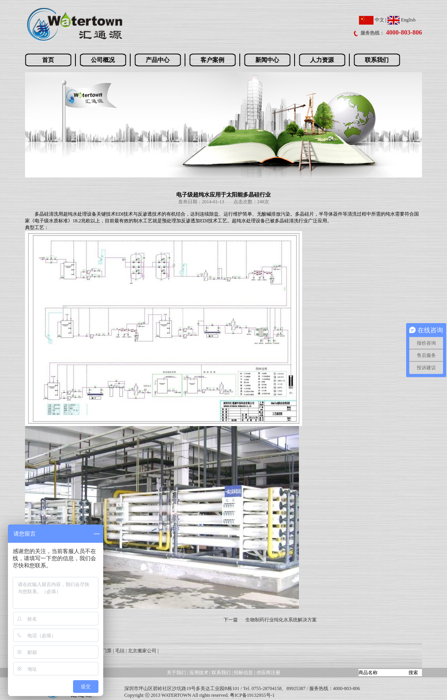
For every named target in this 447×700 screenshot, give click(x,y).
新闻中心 (267, 60)
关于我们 (176, 672)
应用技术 (198, 672)
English (401, 20)
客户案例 (212, 60)
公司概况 (103, 60)
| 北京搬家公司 (141, 651)
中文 (371, 20)
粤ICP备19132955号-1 (252, 695)
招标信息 (244, 672)
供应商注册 (268, 672)
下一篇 (231, 620)
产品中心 (158, 60)
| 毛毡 (118, 651)
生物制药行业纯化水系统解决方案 (281, 620)
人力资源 (322, 60)
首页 (48, 60)
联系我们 (377, 60)
